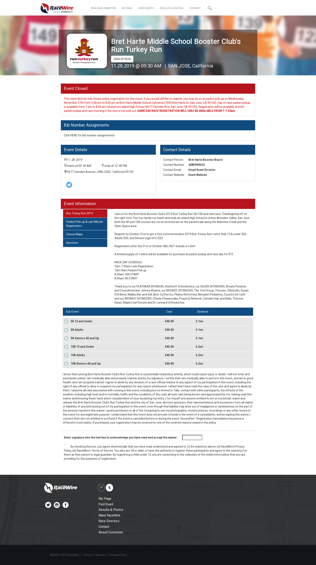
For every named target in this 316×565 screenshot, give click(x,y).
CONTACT (195, 8)
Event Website (197, 174)
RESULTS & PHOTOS (171, 8)
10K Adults (78, 355)
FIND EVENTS (146, 8)
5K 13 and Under (82, 321)
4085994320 (196, 164)
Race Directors (109, 521)
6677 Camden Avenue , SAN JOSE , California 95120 (100, 171)
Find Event (106, 504)
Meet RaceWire (109, 515)
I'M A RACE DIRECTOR (103, 8)
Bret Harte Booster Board (205, 159)
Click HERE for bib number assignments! (89, 135)
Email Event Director (202, 169)
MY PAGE (127, 8)
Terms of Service (102, 450)
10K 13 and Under (82, 346)
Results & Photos (111, 510)
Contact (104, 527)
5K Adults (77, 329)
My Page (105, 499)
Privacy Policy (118, 555)
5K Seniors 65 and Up (85, 338)
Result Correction (111, 532)
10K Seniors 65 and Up (86, 363)
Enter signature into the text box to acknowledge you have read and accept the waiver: (121, 437)
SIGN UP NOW (122, 59)
